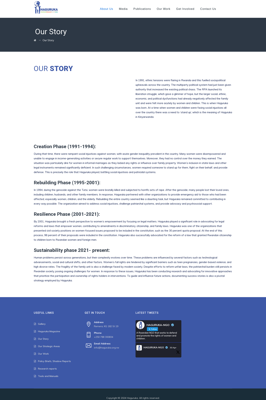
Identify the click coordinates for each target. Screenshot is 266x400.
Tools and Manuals (48, 376)
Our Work (163, 9)
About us (106, 9)
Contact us (208, 9)
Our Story (43, 338)
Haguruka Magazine (49, 331)
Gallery (42, 323)
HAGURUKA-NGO (154, 347)
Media (123, 9)
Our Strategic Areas (49, 346)
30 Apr (173, 347)
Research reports (47, 368)
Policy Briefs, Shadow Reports (54, 361)
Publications (142, 9)
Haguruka (132, 397)
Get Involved (185, 9)
